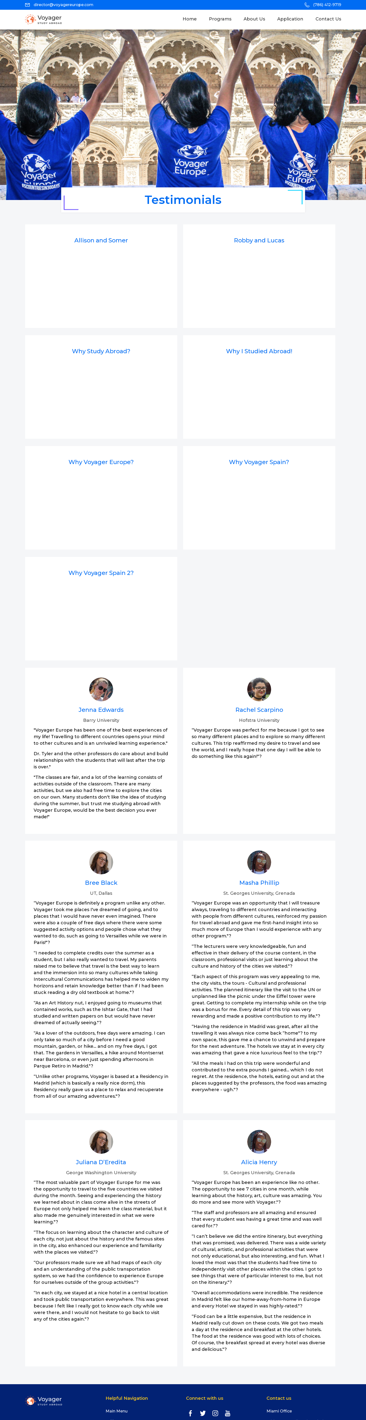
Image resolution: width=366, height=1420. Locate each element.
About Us (254, 19)
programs (220, 19)
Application (290, 19)
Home (193, 19)
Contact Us (328, 19)
